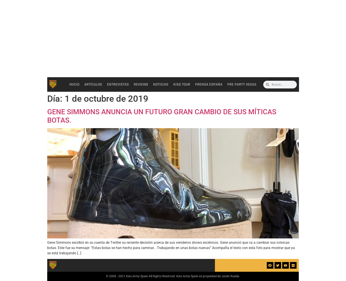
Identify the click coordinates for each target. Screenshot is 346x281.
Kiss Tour (181, 84)
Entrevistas (118, 84)
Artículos (93, 84)
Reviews (141, 84)
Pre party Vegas (241, 84)
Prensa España (208, 84)
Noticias (160, 84)
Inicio (74, 84)
